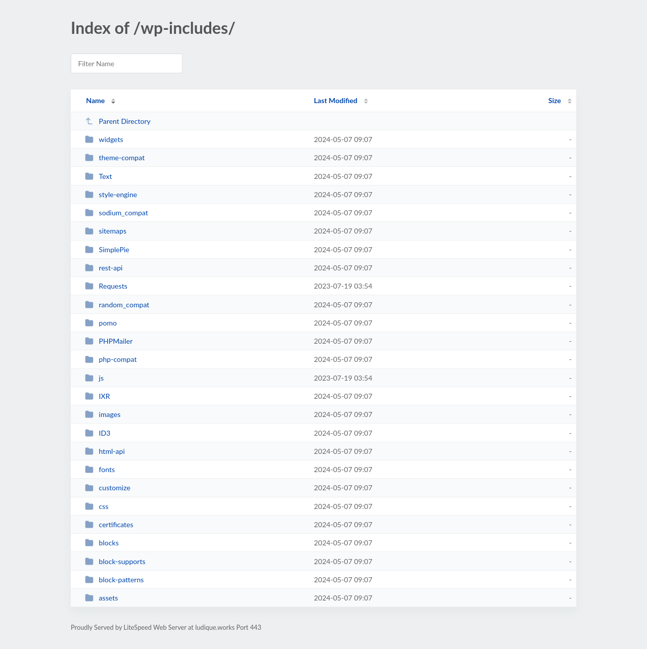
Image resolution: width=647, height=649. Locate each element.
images (102, 414)
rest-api (103, 267)
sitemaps (105, 230)
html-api (105, 451)
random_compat (117, 304)
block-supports (115, 561)
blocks (102, 542)
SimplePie (107, 249)
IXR (97, 396)
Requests (106, 286)
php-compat (110, 359)
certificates (109, 524)
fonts (100, 469)
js (94, 378)
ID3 (97, 433)
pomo (101, 322)
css (96, 506)
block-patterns (114, 579)
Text (98, 176)
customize (107, 487)
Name (95, 100)
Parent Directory (118, 121)
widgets (104, 139)
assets (101, 597)
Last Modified (335, 100)
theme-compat (115, 157)
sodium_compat (116, 212)
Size (554, 100)
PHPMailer (108, 341)
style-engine (111, 194)
